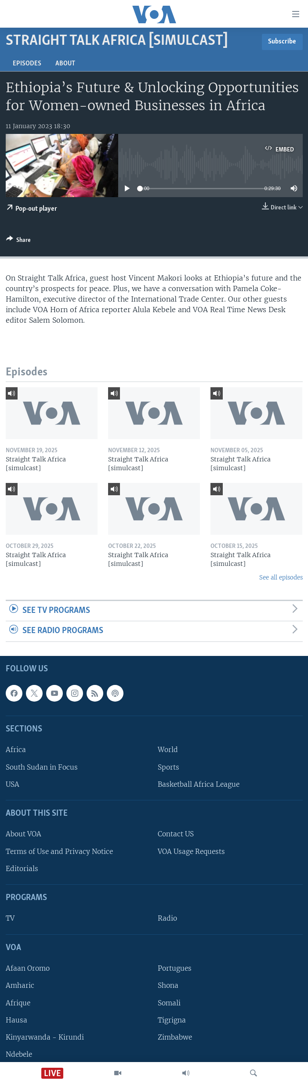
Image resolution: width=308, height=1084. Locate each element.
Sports (168, 767)
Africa (16, 749)
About (65, 63)
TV (10, 918)
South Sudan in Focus (42, 767)
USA (12, 784)
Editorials (22, 868)
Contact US (176, 834)
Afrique (18, 1002)
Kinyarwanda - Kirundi (45, 1037)
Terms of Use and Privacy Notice (59, 851)
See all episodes (281, 577)
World (168, 749)
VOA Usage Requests (191, 851)
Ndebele (19, 1054)
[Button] (18, 241)
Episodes (27, 63)
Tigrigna (172, 1020)
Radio (167, 918)
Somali (169, 1002)
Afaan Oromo (28, 968)
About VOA (23, 834)
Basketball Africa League (198, 784)
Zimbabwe (175, 1037)
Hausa (16, 1020)
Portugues (175, 968)
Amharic (20, 985)
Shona (168, 985)
